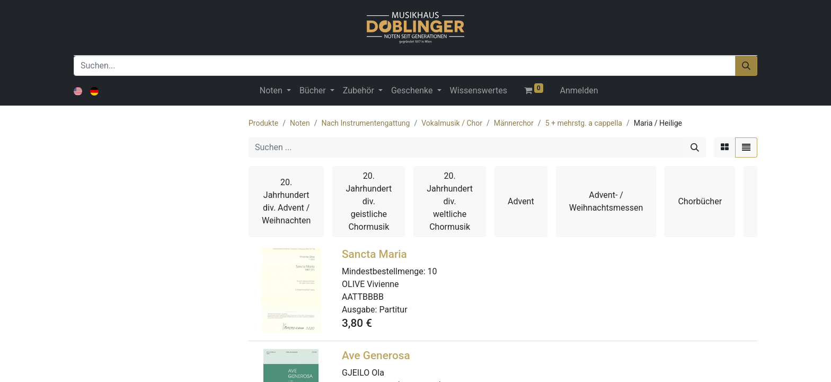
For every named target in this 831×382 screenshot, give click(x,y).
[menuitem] (478, 90)
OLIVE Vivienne (370, 284)
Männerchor (514, 123)
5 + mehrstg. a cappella (583, 123)
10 (432, 271)
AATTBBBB (363, 297)
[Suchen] (746, 66)
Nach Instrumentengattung (365, 123)
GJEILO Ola (363, 373)
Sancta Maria (374, 254)
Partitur (393, 310)
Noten (300, 123)
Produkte (263, 123)
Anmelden (579, 90)
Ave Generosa (376, 355)
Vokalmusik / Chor (451, 123)
